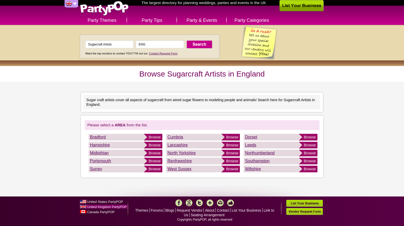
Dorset (251, 137)
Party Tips (152, 20)
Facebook (178, 203)
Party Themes (102, 20)
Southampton (257, 161)
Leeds (250, 145)
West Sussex (179, 169)
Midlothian (99, 153)
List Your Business (246, 210)
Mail (220, 203)
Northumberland (260, 153)
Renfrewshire (179, 161)
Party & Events (202, 20)
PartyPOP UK (104, 8)
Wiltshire (253, 169)
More (210, 203)
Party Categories (251, 20)
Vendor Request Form (304, 211)
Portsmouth (100, 161)
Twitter (199, 203)
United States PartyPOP (105, 202)
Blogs (169, 210)
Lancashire (177, 145)
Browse (155, 137)
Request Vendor (190, 210)
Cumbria (175, 137)
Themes (141, 210)
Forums (157, 210)
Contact (223, 210)
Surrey (96, 169)
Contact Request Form (163, 53)
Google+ (189, 203)
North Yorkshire (181, 153)
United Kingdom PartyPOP (107, 207)
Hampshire (100, 145)
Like (230, 203)
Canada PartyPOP (101, 212)
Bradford (98, 137)
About (210, 210)
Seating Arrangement (208, 215)
